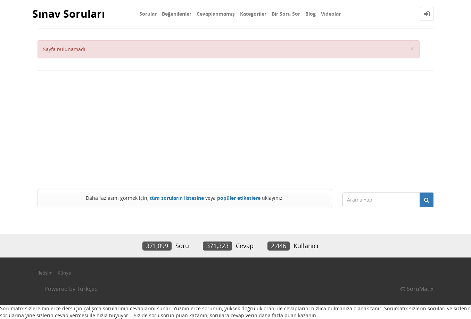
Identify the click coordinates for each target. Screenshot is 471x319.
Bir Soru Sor (286, 13)
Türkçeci (88, 289)
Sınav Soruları (68, 14)
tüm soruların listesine (177, 198)
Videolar (331, 13)
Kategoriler (253, 13)
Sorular (148, 13)
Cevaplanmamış (216, 13)
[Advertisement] (235, 130)
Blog (310, 13)
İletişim (45, 273)
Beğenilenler (176, 13)
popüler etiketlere (239, 198)
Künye (64, 273)
